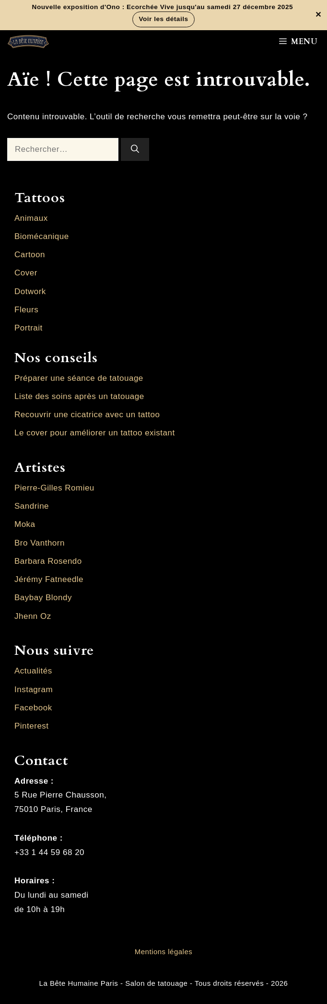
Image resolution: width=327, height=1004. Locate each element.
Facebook (33, 707)
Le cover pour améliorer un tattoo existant (94, 432)
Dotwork (30, 291)
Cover (25, 272)
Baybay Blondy (43, 597)
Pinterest (31, 725)
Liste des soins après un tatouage (79, 396)
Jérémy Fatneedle (48, 579)
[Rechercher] (135, 149)
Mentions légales (164, 951)
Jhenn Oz (32, 616)
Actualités (33, 670)
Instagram (33, 689)
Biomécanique (41, 236)
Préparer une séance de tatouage (78, 378)
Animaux (31, 218)
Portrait (28, 327)
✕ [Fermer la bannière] (318, 15)
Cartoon (29, 254)
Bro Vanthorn (39, 543)
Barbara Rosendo (48, 561)
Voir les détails (163, 19)
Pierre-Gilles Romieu (54, 487)
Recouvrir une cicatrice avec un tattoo (87, 414)
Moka (24, 524)
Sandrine (31, 506)
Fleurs (26, 309)
